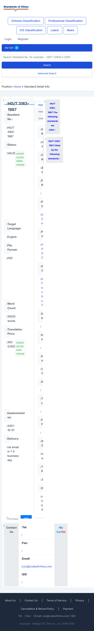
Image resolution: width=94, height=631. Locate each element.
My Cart (12, 48)
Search (47, 65)
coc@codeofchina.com (37, 566)
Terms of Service (56, 600)
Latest (55, 30)
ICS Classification (31, 30)
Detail (41, 105)
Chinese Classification (25, 20)
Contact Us (31, 600)
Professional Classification (65, 20)
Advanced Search (47, 73)
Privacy (79, 600)
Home (17, 86)
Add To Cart (26, 518)
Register (23, 39)
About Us (10, 600)
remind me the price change (20, 348)
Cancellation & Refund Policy (37, 608)
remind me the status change (20, 159)
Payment (68, 608)
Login (8, 39)
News (70, 30)
